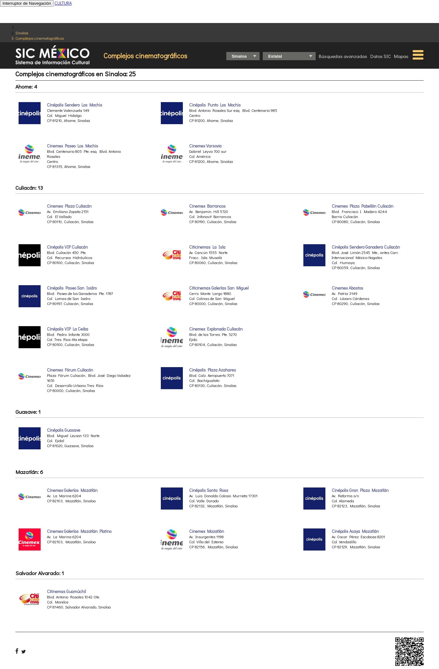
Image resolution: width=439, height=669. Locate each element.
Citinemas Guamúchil (66, 591)
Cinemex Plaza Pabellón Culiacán (362, 206)
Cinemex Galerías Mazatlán (72, 490)
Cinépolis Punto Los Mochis (215, 105)
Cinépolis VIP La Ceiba (67, 329)
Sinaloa (21, 32)
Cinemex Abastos (347, 288)
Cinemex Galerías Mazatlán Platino (79, 531)
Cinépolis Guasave (63, 430)
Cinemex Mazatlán (206, 531)
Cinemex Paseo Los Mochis (72, 146)
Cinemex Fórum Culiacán (70, 370)
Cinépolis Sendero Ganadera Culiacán (366, 247)
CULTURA (63, 3)
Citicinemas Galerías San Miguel (219, 288)
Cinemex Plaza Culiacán (69, 206)
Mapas (401, 56)
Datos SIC (380, 56)
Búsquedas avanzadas (343, 56)
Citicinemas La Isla (207, 247)
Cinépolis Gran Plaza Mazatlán (360, 490)
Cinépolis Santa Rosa (208, 490)
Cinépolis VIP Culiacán (67, 247)
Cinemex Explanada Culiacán (216, 329)
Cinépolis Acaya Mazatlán (355, 531)
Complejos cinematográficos (39, 38)
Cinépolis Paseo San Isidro (72, 288)
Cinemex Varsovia (205, 146)
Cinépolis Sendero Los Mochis (74, 105)
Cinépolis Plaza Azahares (212, 370)
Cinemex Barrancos (207, 206)
